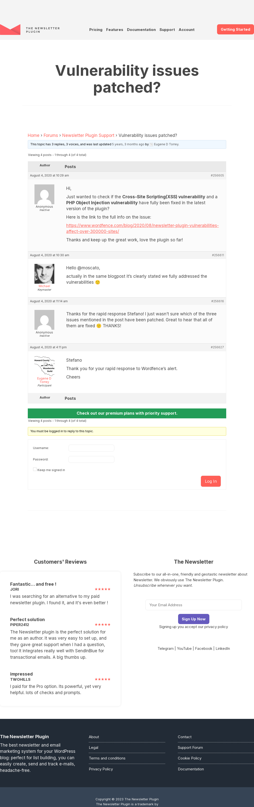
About (94, 736)
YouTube (184, 648)
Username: (41, 448)
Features (114, 29)
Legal (93, 747)
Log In (211, 481)
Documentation (141, 29)
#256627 (217, 347)
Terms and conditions (107, 758)
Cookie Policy (189, 758)
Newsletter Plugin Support (88, 135)
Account (186, 29)
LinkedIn (223, 648)
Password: (40, 459)
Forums (51, 135)
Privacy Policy (101, 769)
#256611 (218, 255)
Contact (184, 736)
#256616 (217, 301)
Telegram (166, 648)
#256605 (217, 175)
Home (33, 135)
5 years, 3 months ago (128, 144)
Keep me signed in (51, 470)
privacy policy (216, 626)
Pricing (95, 29)
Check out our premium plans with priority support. (127, 413)
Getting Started (235, 29)
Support (167, 29)
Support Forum (190, 747)
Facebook (203, 648)
